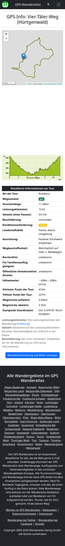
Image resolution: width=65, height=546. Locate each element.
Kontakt (39, 524)
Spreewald (23, 433)
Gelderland (54, 398)
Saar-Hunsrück (29, 421)
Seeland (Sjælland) (33, 429)
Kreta (40, 402)
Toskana (44, 440)
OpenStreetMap (50, 84)
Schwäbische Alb (45, 425)
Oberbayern (32, 414)
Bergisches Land (14, 391)
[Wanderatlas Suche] (48, 4)
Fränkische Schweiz (33, 398)
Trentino (56, 440)
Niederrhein (15, 414)
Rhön (58, 417)
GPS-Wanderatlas (28, 4)
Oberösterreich (12, 417)
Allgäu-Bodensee (14, 387)
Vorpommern (25, 444)
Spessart (9, 433)
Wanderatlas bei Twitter (21, 520)
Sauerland (28, 425)
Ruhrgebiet (11, 421)
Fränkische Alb (11, 398)
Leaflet (29, 84)
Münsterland (52, 410)
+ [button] (6, 34)
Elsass (35, 395)
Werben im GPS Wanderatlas (23, 510)
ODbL (59, 84)
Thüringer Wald (20, 440)
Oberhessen (48, 414)
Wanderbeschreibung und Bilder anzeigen (32, 355)
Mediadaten (50, 510)
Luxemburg (50, 406)
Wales (38, 444)
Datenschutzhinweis (24, 513)
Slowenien (52, 429)
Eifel (56, 391)
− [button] (6, 39)
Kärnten (29, 402)
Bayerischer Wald (49, 387)
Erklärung (23, 323)
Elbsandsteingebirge (17, 395)
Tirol (34, 440)
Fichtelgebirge (49, 395)
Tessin (40, 436)
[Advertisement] (32, 120)
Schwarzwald (12, 429)
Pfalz (26, 417)
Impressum (46, 513)
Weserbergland (53, 444)
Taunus (30, 436)
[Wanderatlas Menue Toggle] (58, 4)
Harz (9, 402)
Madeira (8, 410)
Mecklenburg (35, 410)
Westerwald (33, 448)
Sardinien (13, 425)
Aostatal (31, 387)
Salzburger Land (49, 421)
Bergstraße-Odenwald (39, 391)
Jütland (18, 402)
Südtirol (54, 433)
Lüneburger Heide (31, 406)
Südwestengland (14, 436)
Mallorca (20, 410)
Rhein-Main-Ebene (41, 417)
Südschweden (39, 433)
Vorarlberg (8, 444)
